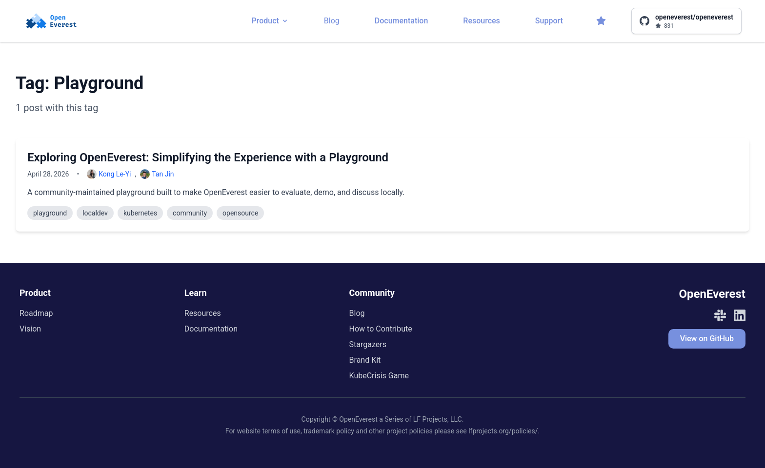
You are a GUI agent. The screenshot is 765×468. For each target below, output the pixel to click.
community (190, 213)
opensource (240, 213)
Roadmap (36, 313)
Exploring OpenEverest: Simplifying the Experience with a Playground (207, 157)
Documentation (401, 20)
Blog (332, 20)
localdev (95, 213)
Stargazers (367, 344)
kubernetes (140, 213)
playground (50, 213)
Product (269, 20)
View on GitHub (707, 338)
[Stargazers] (601, 21)
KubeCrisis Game (379, 375)
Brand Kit (365, 360)
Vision (30, 328)
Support (549, 20)
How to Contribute (380, 328)
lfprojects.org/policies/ (503, 431)
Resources (481, 20)
